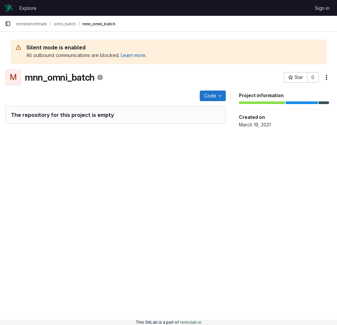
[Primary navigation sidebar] (8, 23)
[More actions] (326, 77)
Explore (28, 8)
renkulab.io (190, 322)
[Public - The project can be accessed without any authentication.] (100, 77)
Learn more (133, 55)
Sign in (322, 8)
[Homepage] (9, 8)
